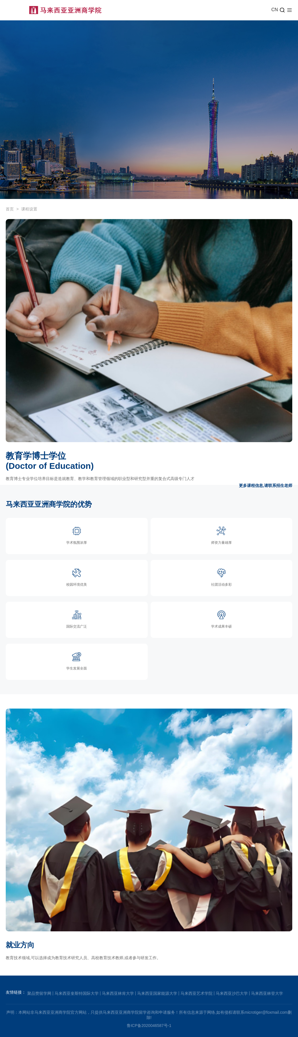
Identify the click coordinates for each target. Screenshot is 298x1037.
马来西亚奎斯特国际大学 (76, 993)
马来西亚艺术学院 (196, 993)
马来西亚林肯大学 (118, 993)
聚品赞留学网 (39, 993)
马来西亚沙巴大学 (232, 993)
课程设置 (29, 209)
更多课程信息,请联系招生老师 (265, 485)
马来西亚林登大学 (267, 993)
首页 (10, 209)
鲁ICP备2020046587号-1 (149, 1025)
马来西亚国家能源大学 (157, 993)
